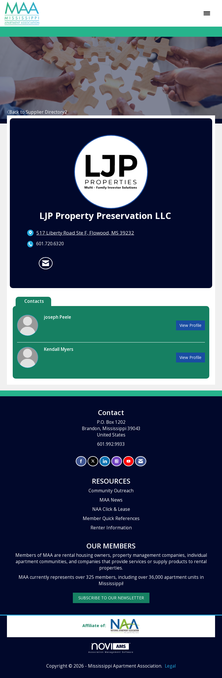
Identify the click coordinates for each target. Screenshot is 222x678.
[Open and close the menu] (127, 13)
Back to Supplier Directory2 (37, 112)
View (190, 325)
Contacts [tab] (34, 301)
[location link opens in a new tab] (85, 232)
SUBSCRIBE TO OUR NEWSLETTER (111, 597)
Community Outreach (111, 491)
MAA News (111, 500)
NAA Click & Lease (111, 509)
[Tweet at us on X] (93, 461)
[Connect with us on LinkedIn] (104, 461)
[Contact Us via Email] (140, 461)
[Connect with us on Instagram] (116, 461)
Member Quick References (111, 518)
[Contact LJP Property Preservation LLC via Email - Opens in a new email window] (46, 263)
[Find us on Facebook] (81, 461)
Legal (170, 666)
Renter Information (111, 528)
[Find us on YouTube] (128, 461)
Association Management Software (111, 648)
